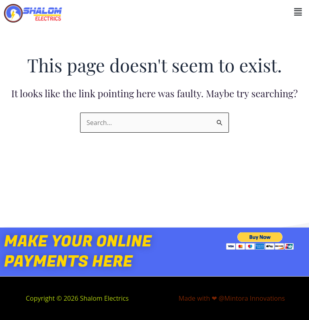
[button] (298, 11)
